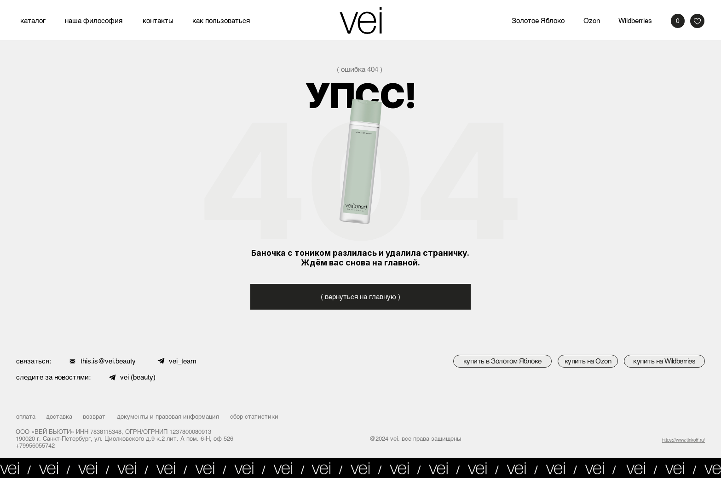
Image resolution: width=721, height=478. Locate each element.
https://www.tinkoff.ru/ (683, 440)
